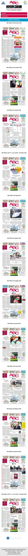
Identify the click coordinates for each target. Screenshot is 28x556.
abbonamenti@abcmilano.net (14, 553)
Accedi (4, 13)
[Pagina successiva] (20, 538)
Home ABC (5, 16)
